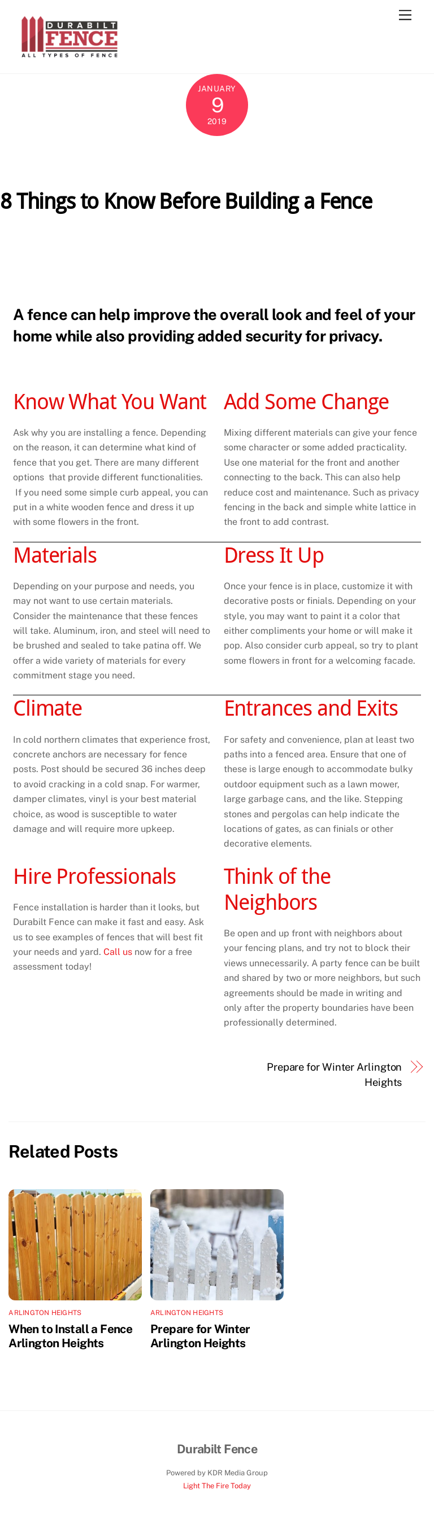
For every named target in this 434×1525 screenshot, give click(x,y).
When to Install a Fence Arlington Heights (70, 1336)
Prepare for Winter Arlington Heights (334, 1074)
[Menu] (405, 16)
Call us (117, 951)
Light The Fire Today (217, 1486)
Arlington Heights (44, 1313)
